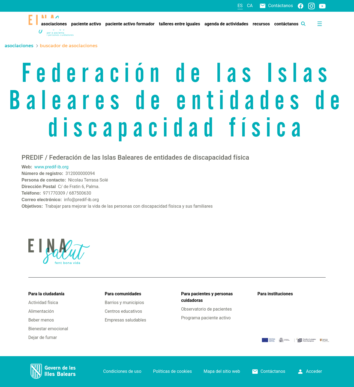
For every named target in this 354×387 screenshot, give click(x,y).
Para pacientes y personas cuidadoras (207, 297)
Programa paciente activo (206, 317)
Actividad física (43, 302)
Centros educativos (123, 311)
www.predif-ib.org (51, 166)
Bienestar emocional (48, 328)
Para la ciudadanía (46, 293)
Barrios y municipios (124, 302)
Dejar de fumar (42, 337)
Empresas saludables (125, 320)
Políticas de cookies (172, 371)
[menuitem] (54, 24)
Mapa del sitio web (222, 371)
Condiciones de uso (122, 371)
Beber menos (41, 320)
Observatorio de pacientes (206, 309)
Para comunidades (123, 293)
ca (250, 5)
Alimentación (41, 311)
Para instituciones (275, 293)
